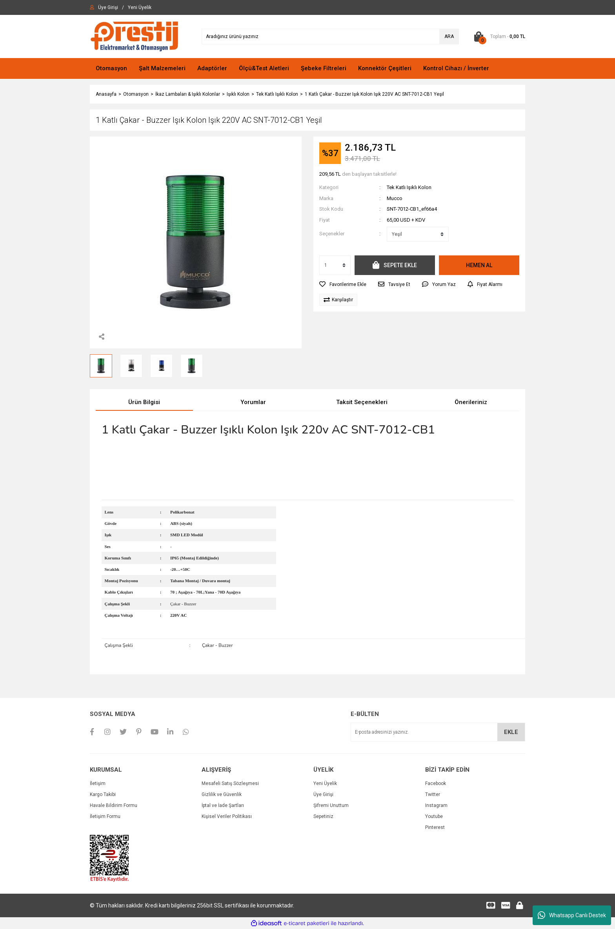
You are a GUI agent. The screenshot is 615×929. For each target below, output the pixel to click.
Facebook (435, 783)
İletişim (98, 783)
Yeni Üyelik (325, 783)
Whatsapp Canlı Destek (572, 915)
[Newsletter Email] (438, 732)
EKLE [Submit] (511, 732)
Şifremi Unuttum (331, 805)
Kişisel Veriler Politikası (227, 816)
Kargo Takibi (103, 794)
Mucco (394, 198)
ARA (449, 36)
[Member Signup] (139, 7)
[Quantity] (335, 265)
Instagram (436, 805)
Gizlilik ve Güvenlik (222, 794)
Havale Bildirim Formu (113, 805)
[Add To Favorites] (342, 284)
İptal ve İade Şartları (223, 805)
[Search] (330, 36)
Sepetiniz (323, 816)
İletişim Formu (105, 816)
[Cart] (498, 36)
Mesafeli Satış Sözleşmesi (230, 783)
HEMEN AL (479, 265)
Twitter (432, 794)
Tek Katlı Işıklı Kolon (409, 187)
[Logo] (134, 36)
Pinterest (435, 827)
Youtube (434, 816)
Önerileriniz (471, 402)
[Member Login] (108, 7)
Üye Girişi (323, 794)
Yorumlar (253, 402)
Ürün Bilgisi (144, 402)
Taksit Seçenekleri (362, 402)
